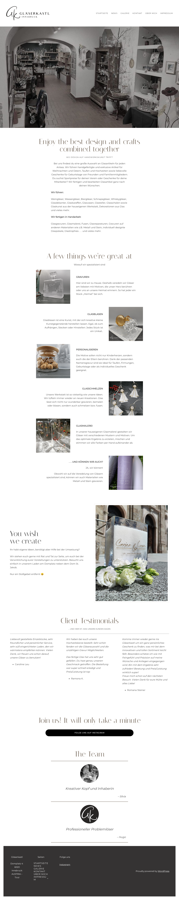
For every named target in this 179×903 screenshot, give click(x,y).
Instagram (64, 864)
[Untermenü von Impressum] (47, 878)
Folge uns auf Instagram (89, 733)
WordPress (163, 871)
